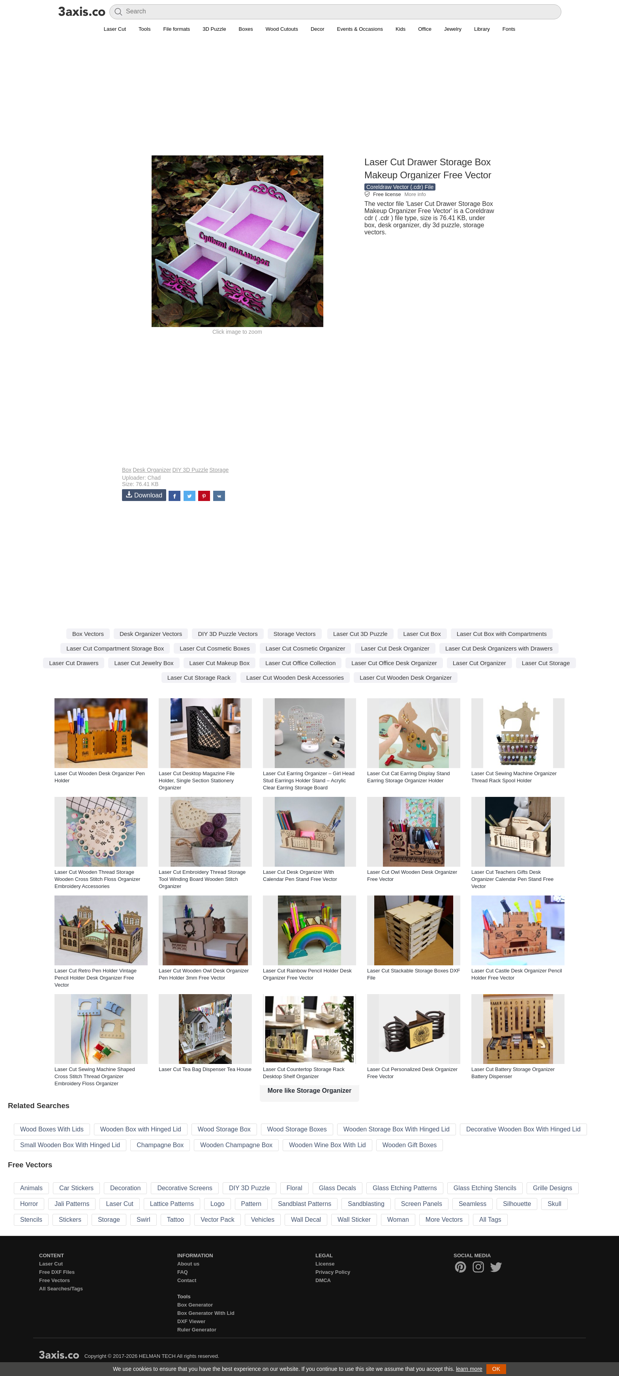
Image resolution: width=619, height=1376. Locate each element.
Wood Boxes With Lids (52, 1129)
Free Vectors (54, 1280)
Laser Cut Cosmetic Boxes (215, 648)
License (324, 1264)
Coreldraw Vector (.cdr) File (399, 187)
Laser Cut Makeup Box (219, 663)
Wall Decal (306, 1219)
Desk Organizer (152, 470)
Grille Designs (552, 1188)
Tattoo (175, 1219)
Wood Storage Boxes (297, 1129)
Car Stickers (76, 1188)
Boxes (246, 29)
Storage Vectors (295, 633)
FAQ (182, 1272)
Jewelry (452, 29)
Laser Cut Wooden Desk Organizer (406, 677)
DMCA (323, 1280)
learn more (469, 1369)
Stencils (31, 1219)
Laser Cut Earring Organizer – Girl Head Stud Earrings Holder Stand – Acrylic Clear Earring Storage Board (309, 780)
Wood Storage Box (224, 1129)
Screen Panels (421, 1203)
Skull (554, 1203)
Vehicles (263, 1219)
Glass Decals (337, 1188)
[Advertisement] (309, 99)
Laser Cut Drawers (73, 663)
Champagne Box (160, 1145)
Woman (398, 1219)
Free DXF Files (57, 1272)
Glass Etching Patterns (405, 1188)
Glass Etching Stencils (485, 1188)
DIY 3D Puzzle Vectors (227, 633)
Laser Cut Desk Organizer (395, 648)
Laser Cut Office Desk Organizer (394, 663)
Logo (217, 1203)
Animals (31, 1188)
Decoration (125, 1188)
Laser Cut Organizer (479, 663)
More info (415, 194)
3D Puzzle (214, 29)
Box (126, 470)
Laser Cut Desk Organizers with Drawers (499, 648)
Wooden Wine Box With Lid (327, 1145)
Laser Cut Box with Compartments (502, 633)
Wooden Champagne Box (236, 1145)
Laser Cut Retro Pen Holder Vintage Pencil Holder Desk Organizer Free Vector (95, 978)
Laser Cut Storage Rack (199, 677)
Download (144, 495)
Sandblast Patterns (304, 1203)
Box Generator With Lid (205, 1313)
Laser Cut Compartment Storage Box (115, 648)
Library (482, 29)
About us (188, 1264)
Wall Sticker (354, 1219)
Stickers (70, 1219)
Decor (318, 29)
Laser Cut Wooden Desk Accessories (295, 677)
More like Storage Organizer (310, 1090)
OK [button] (496, 1369)
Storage (219, 470)
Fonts (509, 29)
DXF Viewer (191, 1321)
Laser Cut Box (422, 633)
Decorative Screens (184, 1188)
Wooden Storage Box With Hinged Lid (396, 1129)
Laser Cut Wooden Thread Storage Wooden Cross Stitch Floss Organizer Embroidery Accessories (97, 879)
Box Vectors (88, 633)
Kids (400, 29)
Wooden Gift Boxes (410, 1145)
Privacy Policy (332, 1272)
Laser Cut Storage (546, 663)
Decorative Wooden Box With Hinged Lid (523, 1129)
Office (424, 29)
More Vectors (444, 1219)
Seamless (472, 1203)
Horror (29, 1203)
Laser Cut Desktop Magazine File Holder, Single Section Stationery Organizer (196, 780)
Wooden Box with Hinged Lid (140, 1129)
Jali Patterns (71, 1203)
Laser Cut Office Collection (300, 663)
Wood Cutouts (282, 29)
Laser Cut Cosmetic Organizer (305, 648)
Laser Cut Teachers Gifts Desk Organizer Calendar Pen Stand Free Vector (512, 879)
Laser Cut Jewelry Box (143, 663)
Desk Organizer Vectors (151, 633)
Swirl (143, 1219)
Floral (294, 1188)
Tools (144, 29)
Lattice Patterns (172, 1203)
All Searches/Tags (61, 1289)
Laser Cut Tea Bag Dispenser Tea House (205, 1069)
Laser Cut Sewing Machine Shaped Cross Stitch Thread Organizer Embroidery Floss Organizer (94, 1076)
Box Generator (195, 1305)
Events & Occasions (360, 29)
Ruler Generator (196, 1330)
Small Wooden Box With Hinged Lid (70, 1145)
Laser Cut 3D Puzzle (360, 633)
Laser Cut (115, 29)
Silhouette (517, 1203)
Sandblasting (366, 1203)
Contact (186, 1280)
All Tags (490, 1219)
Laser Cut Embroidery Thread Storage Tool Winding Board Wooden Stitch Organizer (202, 879)
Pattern (251, 1203)
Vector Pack (217, 1219)
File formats (176, 29)
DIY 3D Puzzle (190, 470)
